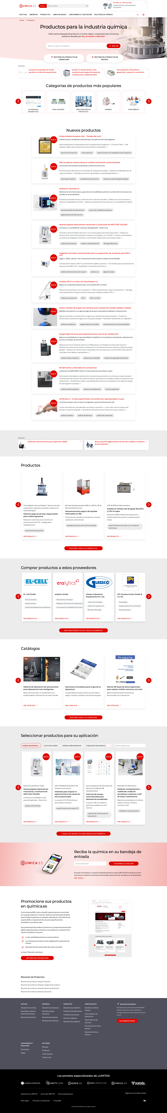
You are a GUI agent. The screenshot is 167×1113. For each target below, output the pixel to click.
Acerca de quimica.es (65, 1094)
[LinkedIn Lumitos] (144, 1101)
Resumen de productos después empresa (35, 981)
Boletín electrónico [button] (103, 14)
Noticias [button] (23, 14)
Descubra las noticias (28, 1008)
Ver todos (80, 878)
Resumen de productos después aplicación (36, 991)
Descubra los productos (72, 1008)
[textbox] (130, 745)
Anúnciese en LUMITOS (29, 1094)
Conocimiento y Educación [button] (80, 14)
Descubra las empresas (50, 1008)
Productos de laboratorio (72, 1011)
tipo (83, 36)
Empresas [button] (34, 14)
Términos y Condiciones (41, 1101)
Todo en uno (46, 1057)
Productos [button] (45, 14)
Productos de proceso (71, 1015)
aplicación (100, 36)
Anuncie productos (70, 1018)
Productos (46, 1050)
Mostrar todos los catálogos (83, 717)
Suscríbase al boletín (123, 863)
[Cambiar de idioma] (143, 15)
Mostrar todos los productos (83, 548)
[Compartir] (137, 15)
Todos (42, 6)
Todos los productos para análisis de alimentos (83, 834)
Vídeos (23, 1053)
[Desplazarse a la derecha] (111, 745)
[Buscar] (86, 6)
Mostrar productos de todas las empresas (83, 630)
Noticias (45, 1047)
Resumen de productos (71, 1021)
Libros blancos (47, 1054)
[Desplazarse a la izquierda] (107, 745)
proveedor (90, 36)
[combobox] (130, 745)
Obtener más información (37, 958)
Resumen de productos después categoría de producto (40, 985)
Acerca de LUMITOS (48, 1094)
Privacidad (57, 1101)
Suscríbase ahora (127, 1021)
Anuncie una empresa (50, 1017)
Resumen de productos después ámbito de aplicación (40, 988)
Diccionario (25, 1049)
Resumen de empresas (50, 1021)
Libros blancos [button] (59, 14)
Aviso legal (25, 1101)
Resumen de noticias (28, 1017)
